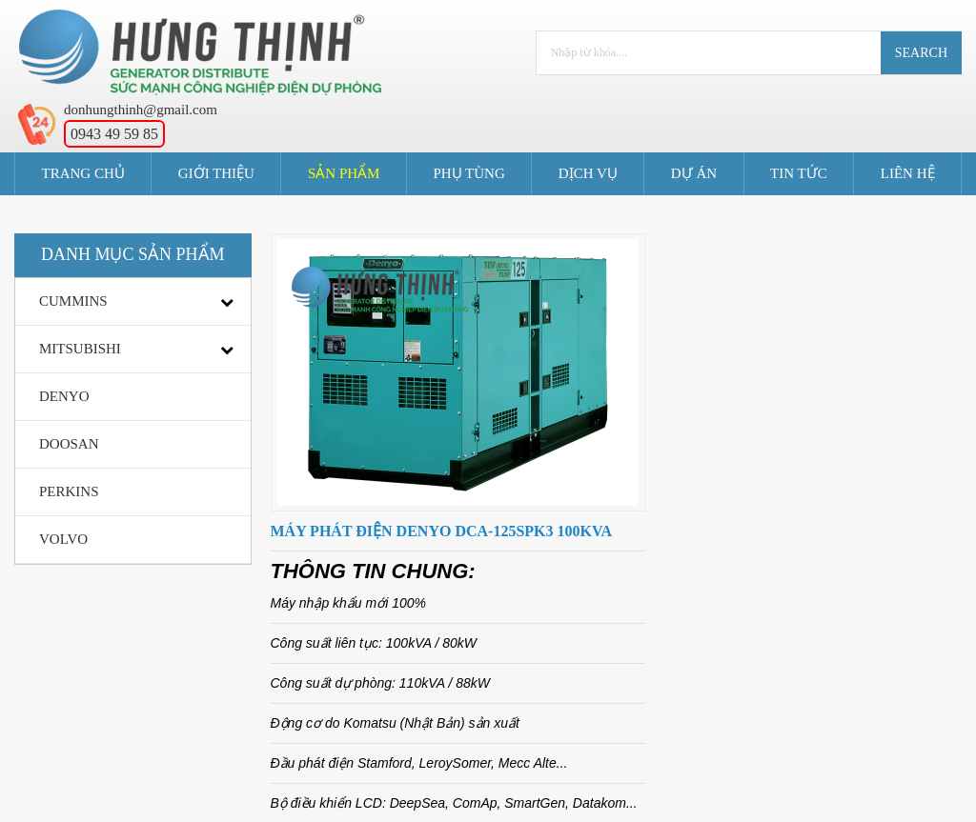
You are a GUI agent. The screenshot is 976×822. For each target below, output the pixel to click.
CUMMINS (73, 301)
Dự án (694, 173)
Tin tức (798, 173)
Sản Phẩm (343, 173)
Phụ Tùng (468, 173)
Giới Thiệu (216, 173)
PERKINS (69, 491)
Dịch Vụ (588, 173)
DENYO (64, 396)
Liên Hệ (908, 173)
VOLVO (63, 539)
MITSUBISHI (80, 348)
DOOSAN (69, 443)
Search (921, 53)
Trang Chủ (83, 173)
